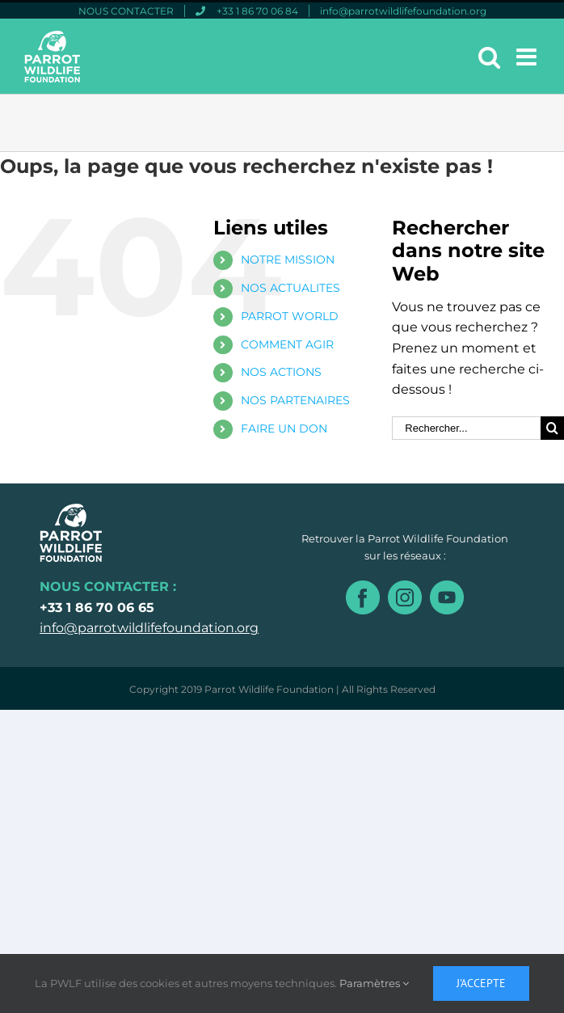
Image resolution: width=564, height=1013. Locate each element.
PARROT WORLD (290, 316)
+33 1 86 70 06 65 (97, 607)
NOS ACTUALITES (290, 288)
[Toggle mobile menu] (528, 57)
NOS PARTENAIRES (295, 400)
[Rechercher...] (466, 428)
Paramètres (374, 983)
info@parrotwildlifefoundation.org (149, 627)
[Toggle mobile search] (489, 57)
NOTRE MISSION (288, 259)
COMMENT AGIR (287, 344)
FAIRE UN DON (284, 428)
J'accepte (481, 983)
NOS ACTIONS (281, 372)
